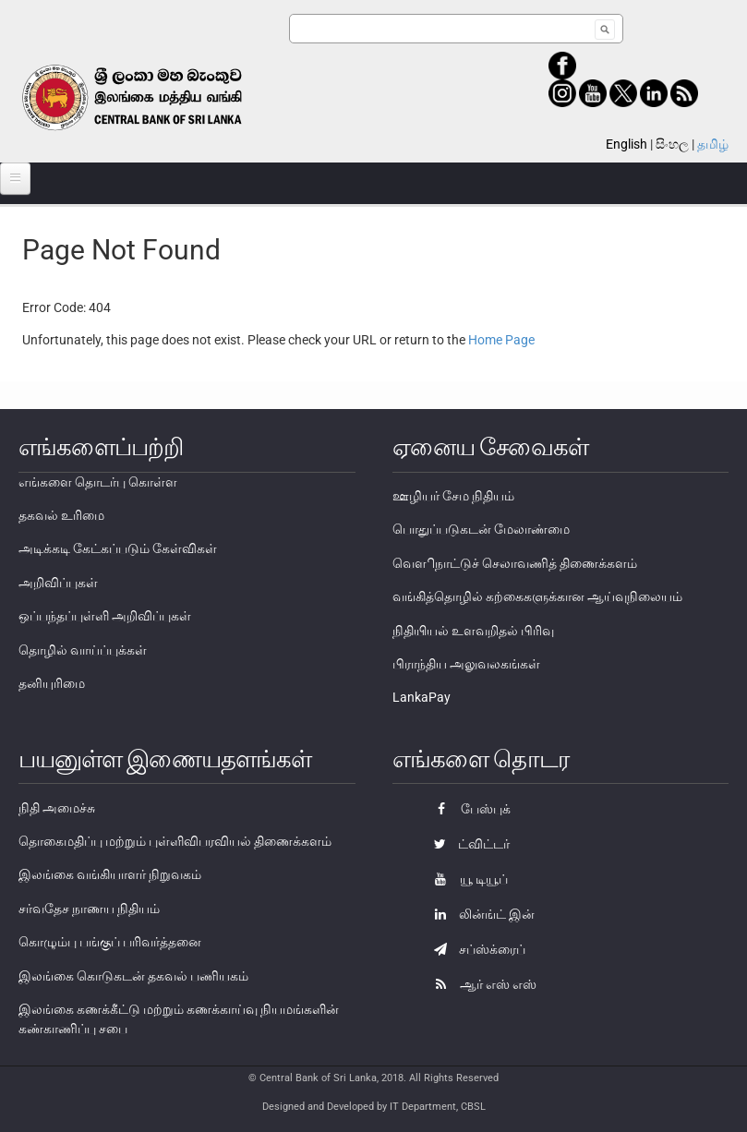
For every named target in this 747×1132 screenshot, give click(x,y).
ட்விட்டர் (467, 844)
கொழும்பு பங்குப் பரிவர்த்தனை (109, 941)
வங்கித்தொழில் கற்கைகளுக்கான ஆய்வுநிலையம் (537, 596)
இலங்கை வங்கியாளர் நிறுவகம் (109, 874)
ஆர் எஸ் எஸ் (480, 984)
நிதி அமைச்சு (56, 808)
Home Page (501, 339)
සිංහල (672, 144)
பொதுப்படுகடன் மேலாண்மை (481, 529)
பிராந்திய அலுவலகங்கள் (466, 663)
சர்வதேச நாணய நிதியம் (89, 908)
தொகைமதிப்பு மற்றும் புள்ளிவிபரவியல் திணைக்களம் (174, 841)
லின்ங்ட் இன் (480, 914)
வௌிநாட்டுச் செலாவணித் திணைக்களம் (514, 563)
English (626, 144)
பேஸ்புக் (468, 808)
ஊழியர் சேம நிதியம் (453, 495)
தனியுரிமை (51, 683)
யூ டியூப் (466, 879)
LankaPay (421, 697)
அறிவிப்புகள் (58, 582)
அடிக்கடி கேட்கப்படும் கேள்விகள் (117, 548)
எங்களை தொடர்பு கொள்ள (97, 482)
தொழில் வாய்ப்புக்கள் (82, 650)
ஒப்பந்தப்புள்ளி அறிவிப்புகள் (104, 615)
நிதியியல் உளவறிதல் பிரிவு (473, 630)
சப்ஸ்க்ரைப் (475, 949)
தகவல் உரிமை (61, 515)
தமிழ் (713, 144)
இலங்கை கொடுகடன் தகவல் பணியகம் (133, 976)
